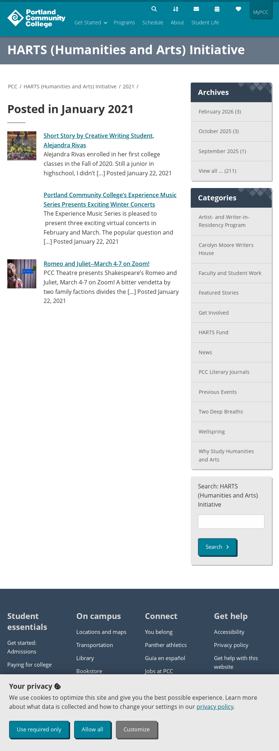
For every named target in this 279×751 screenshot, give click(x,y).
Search (217, 546)
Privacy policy (231, 644)
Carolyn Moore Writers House (226, 249)
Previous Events (218, 391)
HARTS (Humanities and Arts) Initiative (126, 49)
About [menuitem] (177, 22)
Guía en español (165, 658)
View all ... (217, 170)
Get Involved (214, 312)
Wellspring (212, 431)
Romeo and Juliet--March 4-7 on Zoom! (96, 264)
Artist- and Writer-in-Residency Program (224, 221)
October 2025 (219, 131)
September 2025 (222, 151)
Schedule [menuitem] (152, 22)
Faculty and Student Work (230, 272)
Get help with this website (236, 662)
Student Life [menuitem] (205, 22)
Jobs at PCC (159, 671)
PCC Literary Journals (224, 371)
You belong (159, 631)
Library (85, 658)
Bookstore (89, 671)
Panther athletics (166, 644)
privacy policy (215, 707)
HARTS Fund (214, 332)
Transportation (94, 644)
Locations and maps (101, 631)
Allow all (92, 729)
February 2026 (220, 111)
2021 (128, 86)
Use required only (39, 729)
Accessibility (229, 631)
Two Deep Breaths (221, 411)
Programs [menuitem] (124, 22)
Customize (137, 729)
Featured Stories (219, 292)
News (205, 352)
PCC (12, 86)
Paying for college (29, 664)
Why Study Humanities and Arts (226, 455)
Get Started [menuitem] (87, 22)
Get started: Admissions (21, 647)
